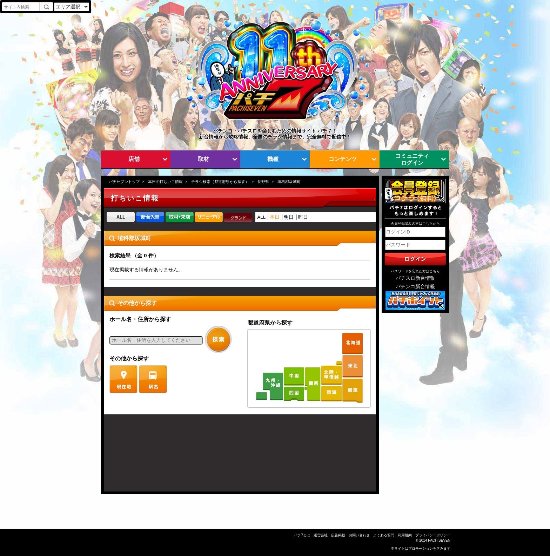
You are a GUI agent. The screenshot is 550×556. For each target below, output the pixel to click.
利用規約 (405, 535)
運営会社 (321, 535)
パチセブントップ (124, 181)
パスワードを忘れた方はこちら (415, 271)
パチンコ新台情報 (415, 286)
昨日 (303, 217)
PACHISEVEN (439, 540)
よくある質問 (383, 535)
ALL (261, 217)
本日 (275, 217)
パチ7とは (302, 535)
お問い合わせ (359, 535)
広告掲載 (338, 535)
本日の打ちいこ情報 (165, 181)
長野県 (263, 181)
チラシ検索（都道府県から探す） (220, 181)
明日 (289, 217)
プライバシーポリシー (432, 535)
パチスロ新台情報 (415, 278)
